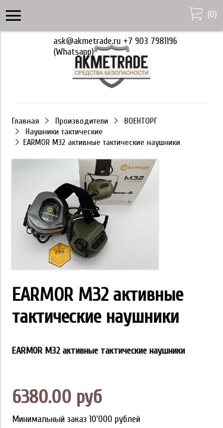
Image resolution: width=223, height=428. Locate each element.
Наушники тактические (64, 132)
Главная (25, 121)
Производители (81, 121)
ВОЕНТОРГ (141, 121)
